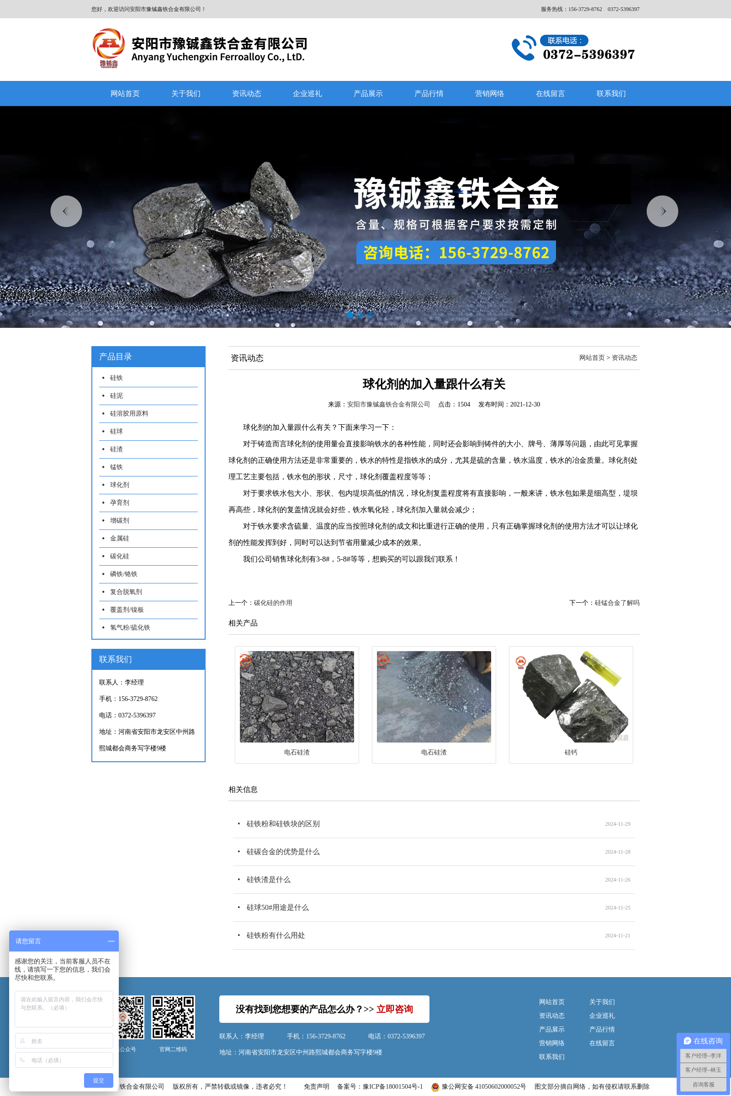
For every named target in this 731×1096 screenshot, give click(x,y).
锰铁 (116, 467)
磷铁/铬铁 (124, 574)
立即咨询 (394, 1009)
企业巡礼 (307, 93)
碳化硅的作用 (273, 602)
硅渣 (116, 449)
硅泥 (116, 395)
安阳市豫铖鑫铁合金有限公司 (388, 404)
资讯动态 (246, 93)
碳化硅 (119, 556)
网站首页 (125, 93)
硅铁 (116, 377)
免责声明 (316, 1086)
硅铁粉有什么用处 (276, 935)
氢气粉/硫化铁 (130, 627)
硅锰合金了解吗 (617, 602)
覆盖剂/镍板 (127, 609)
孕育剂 (119, 502)
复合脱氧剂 (126, 591)
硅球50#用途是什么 (278, 907)
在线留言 (550, 93)
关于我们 (186, 93)
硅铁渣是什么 (269, 879)
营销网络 (489, 93)
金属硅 (119, 538)
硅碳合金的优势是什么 (283, 851)
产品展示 (368, 93)
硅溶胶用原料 (129, 413)
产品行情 (429, 93)
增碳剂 (119, 520)
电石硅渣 (297, 752)
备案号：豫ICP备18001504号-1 (380, 1086)
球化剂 (119, 484)
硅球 (116, 431)
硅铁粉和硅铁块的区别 (283, 824)
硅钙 (571, 752)
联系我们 (611, 93)
